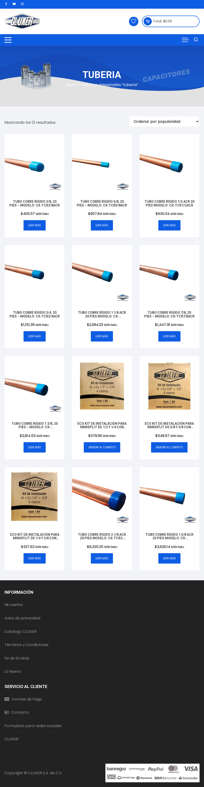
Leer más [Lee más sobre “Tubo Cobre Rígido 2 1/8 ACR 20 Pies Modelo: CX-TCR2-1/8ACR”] (102, 558)
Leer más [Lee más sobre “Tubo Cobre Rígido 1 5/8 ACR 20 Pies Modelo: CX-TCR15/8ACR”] (169, 558)
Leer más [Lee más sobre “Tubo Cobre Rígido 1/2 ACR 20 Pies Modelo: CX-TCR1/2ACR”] (169, 225)
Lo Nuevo (12, 671)
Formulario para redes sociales (33, 726)
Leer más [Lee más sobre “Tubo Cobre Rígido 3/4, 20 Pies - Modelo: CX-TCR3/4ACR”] (34, 336)
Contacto (16, 712)
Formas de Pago (23, 699)
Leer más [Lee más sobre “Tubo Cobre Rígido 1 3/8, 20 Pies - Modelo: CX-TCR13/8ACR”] (34, 447)
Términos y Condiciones (26, 644)
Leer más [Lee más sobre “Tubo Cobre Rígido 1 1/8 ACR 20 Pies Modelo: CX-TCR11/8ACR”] (102, 336)
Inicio (70, 84)
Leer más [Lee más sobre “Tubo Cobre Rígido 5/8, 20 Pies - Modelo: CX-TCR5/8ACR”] (102, 225)
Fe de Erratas (16, 658)
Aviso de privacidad (22, 618)
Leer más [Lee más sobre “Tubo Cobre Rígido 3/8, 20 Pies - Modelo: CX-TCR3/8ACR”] (34, 225)
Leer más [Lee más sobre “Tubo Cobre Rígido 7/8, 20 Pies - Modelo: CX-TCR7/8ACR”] (169, 336)
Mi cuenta (13, 604)
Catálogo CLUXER (20, 631)
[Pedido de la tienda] (164, 121)
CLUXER (11, 739)
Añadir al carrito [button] (102, 447)
